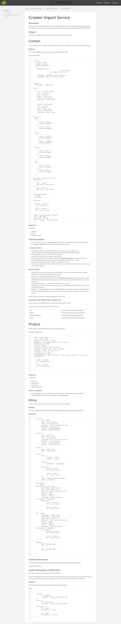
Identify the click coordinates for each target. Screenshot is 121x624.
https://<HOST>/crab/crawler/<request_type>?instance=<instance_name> (52, 35)
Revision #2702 (66, 8)
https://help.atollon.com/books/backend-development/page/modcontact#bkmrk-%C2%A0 (55, 252)
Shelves (99, 2)
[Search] (51, 3)
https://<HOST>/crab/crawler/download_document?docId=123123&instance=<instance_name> (56, 562)
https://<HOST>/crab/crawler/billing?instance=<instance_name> (49, 585)
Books (107, 2)
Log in (115, 2)
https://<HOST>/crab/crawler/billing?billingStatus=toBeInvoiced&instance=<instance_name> (57, 410)
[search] (60, 2)
